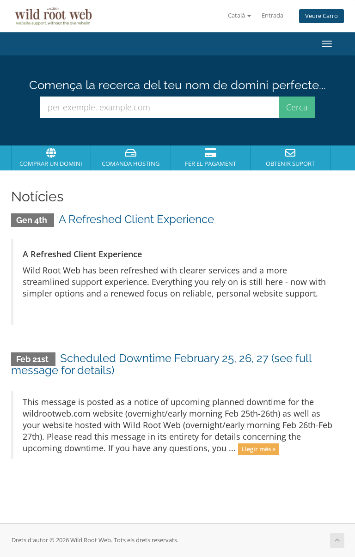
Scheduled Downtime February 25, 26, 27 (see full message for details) (161, 364)
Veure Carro (321, 16)
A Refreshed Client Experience (136, 219)
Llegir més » (258, 449)
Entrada (272, 15)
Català (239, 15)
